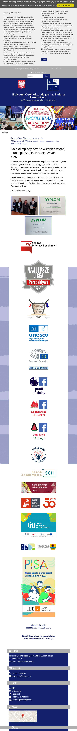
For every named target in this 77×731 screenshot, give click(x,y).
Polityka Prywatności (19, 697)
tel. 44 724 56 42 (17, 673)
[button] (74, 117)
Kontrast (59, 68)
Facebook (14, 694)
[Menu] (38, 132)
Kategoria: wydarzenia (33, 138)
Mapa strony (29, 68)
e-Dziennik (15, 691)
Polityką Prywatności (55, 2)
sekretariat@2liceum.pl (20, 676)
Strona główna (19, 68)
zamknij (44, 59)
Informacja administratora (38, 72)
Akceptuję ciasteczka (65, 5)
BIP (12, 688)
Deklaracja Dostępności (20, 700)
